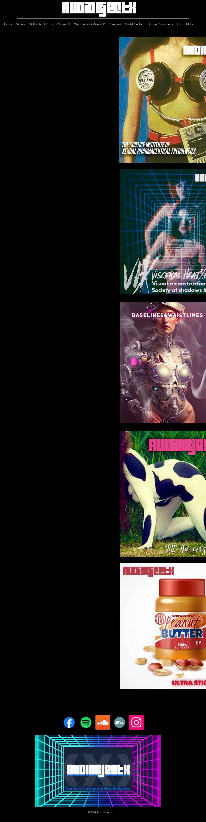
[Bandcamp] (119, 722)
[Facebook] (69, 722)
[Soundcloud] (102, 722)
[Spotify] (86, 722)
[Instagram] (136, 722)
